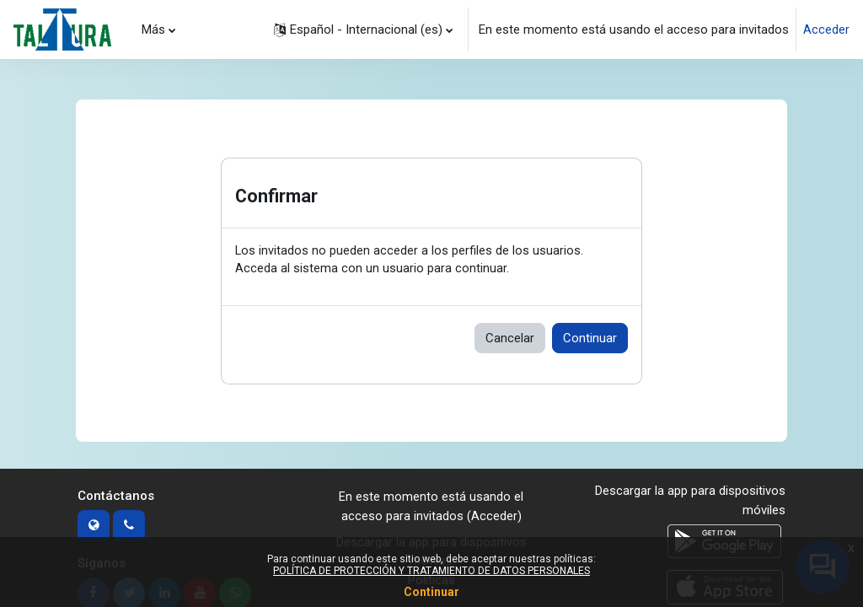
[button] (363, 29)
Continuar (590, 338)
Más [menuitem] (154, 28)
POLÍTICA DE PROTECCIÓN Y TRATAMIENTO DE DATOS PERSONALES (431, 571)
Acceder (826, 29)
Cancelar (509, 338)
